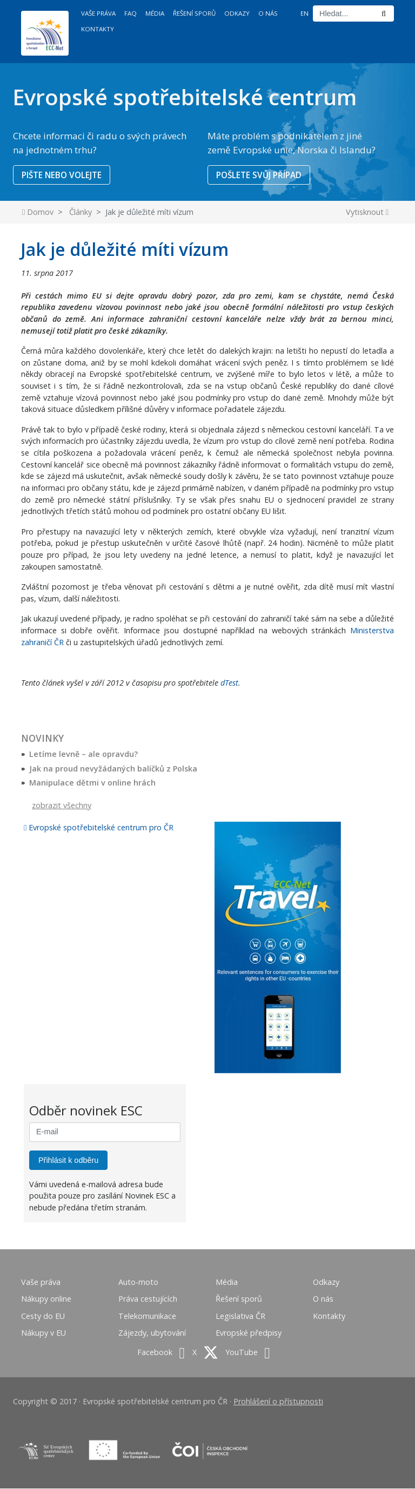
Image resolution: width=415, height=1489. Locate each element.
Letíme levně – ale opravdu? (83, 754)
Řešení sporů (194, 13)
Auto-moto (138, 1282)
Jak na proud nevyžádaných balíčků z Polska (113, 769)
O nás (268, 13)
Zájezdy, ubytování (152, 1334)
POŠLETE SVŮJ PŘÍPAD (261, 175)
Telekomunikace (147, 1316)
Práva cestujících (147, 1300)
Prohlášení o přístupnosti (278, 1402)
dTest (229, 683)
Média (154, 13)
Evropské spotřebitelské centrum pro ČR (98, 828)
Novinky (42, 739)
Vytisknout (367, 213)
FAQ (130, 13)
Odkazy (237, 13)
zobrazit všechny (61, 806)
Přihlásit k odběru (68, 1160)
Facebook (161, 1353)
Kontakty (97, 29)
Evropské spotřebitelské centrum (184, 97)
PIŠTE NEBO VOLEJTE (63, 175)
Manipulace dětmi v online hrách (92, 784)
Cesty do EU (43, 1316)
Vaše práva (98, 13)
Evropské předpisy (249, 1334)
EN (304, 13)
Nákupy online (46, 1300)
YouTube (247, 1353)
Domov (37, 213)
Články (80, 213)
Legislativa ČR (240, 1316)
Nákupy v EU (43, 1334)
